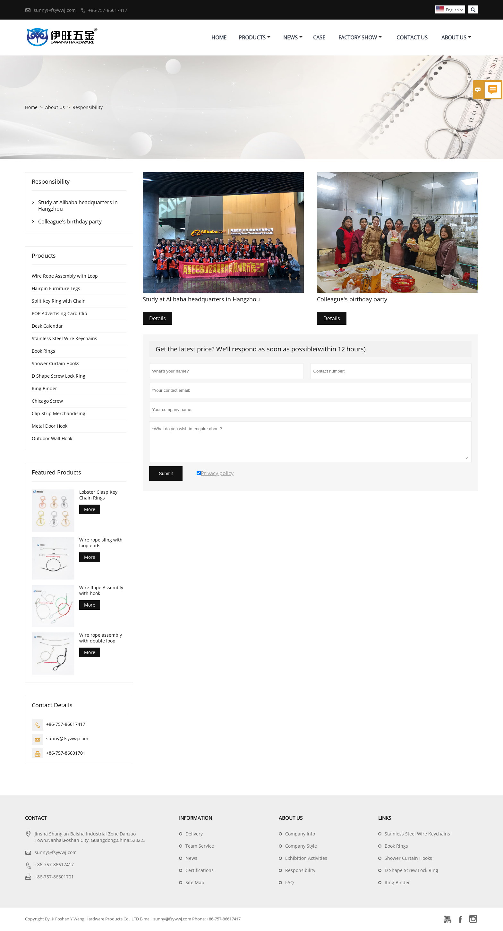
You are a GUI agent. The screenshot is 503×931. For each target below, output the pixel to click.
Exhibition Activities (306, 859)
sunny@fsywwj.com (55, 10)
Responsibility (300, 871)
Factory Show (360, 37)
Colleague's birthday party (70, 222)
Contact (36, 819)
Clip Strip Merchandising (58, 414)
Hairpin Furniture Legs (56, 289)
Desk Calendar (47, 327)
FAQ (289, 883)
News (293, 37)
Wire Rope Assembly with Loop (65, 277)
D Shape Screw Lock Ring (58, 377)
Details (157, 319)
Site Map (194, 883)
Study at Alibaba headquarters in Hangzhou (78, 206)
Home (218, 37)
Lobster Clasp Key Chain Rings (98, 496)
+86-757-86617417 (107, 10)
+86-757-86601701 (65, 754)
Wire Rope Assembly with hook (101, 591)
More (89, 510)
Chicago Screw (47, 402)
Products (254, 37)
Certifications (199, 871)
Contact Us (412, 37)
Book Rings (43, 352)
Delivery (194, 835)
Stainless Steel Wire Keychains (64, 339)
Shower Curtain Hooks (55, 364)
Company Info (300, 835)
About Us (456, 37)
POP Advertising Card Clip (59, 314)
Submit (166, 474)
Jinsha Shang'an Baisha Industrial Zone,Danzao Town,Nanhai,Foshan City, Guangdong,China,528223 (90, 838)
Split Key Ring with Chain (59, 302)
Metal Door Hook (49, 427)
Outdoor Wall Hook (52, 439)
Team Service (199, 847)
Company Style (301, 847)
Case (319, 37)
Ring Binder (44, 389)
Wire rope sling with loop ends (101, 543)
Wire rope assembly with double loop (100, 639)
